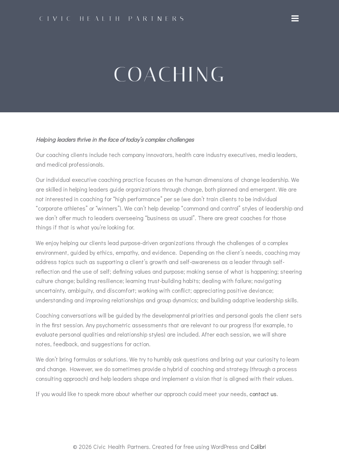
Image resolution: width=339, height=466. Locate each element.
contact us (263, 394)
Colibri (258, 446)
